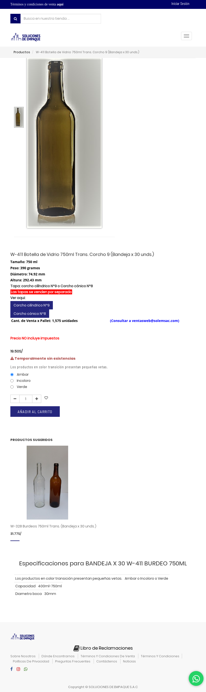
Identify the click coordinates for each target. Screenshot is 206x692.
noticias (129, 661)
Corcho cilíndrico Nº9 (32, 314)
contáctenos (106, 661)
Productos (22, 52)
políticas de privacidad (31, 661)
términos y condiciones (160, 656)
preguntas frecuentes (72, 661)
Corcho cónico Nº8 (30, 323)
